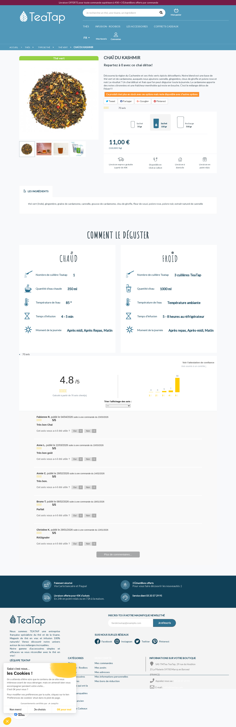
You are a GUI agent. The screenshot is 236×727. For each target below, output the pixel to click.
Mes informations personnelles (111, 676)
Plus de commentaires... (118, 554)
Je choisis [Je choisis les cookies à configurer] (40, 709)
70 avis (26, 354)
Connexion (116, 39)
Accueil (14, 47)
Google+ (143, 101)
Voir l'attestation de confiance (198, 362)
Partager (126, 101)
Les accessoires (137, 26)
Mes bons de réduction (107, 681)
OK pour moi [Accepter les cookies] (64, 709)
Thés (86, 26)
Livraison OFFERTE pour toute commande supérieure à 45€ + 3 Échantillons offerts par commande (108, 2)
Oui (78, 431)
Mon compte (103, 658)
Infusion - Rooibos (107, 26)
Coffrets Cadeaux (166, 26)
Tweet (110, 101)
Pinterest (160, 101)
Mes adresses (102, 672)
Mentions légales (61, 719)
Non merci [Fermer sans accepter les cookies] (15, 709)
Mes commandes (104, 663)
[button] (7, 721)
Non (91, 431)
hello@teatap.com (173, 687)
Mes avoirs (100, 667)
